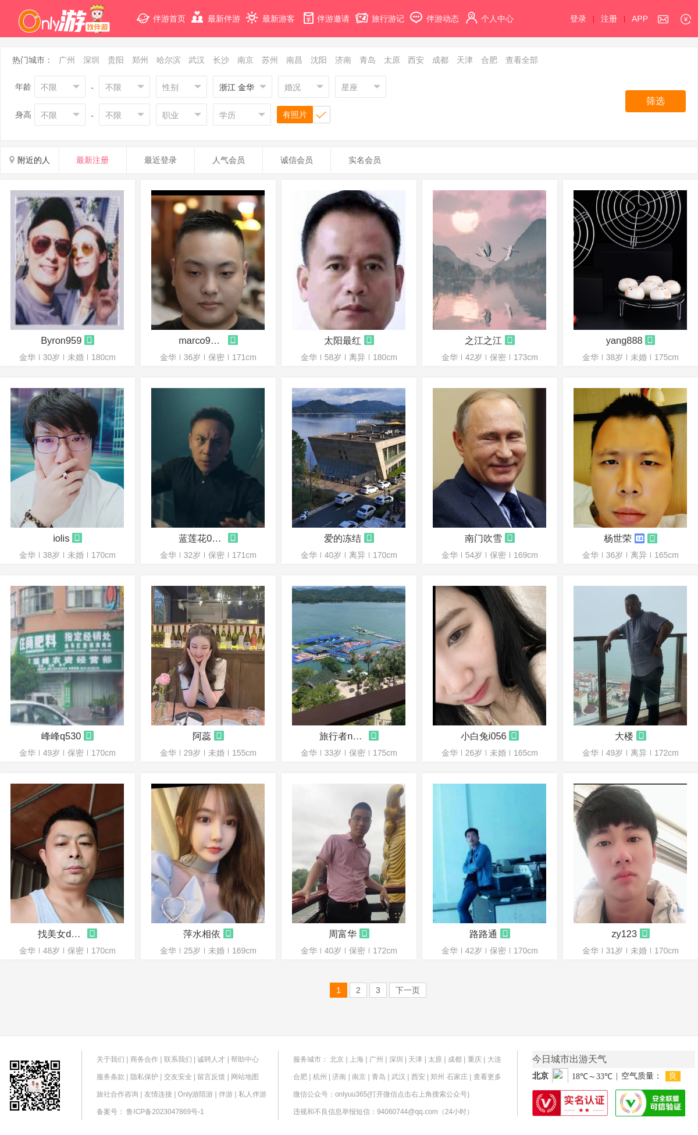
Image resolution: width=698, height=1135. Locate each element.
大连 (494, 1059)
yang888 (624, 340)
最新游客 (270, 12)
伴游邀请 (325, 12)
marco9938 (202, 340)
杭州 (320, 1077)
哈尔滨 (168, 60)
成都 (440, 60)
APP (640, 18)
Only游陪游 (195, 1094)
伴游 (226, 1094)
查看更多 (487, 1077)
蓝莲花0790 (202, 538)
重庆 (475, 1059)
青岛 (367, 60)
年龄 (23, 86)
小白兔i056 (484, 736)
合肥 (489, 60)
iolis (61, 538)
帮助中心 (245, 1059)
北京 (337, 1059)
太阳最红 (342, 340)
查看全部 (521, 60)
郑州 (140, 60)
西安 (416, 60)
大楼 (624, 736)
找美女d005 (61, 933)
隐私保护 (144, 1077)
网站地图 (245, 1077)
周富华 (343, 933)
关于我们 (110, 1059)
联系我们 (178, 1059)
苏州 (270, 60)
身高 (23, 114)
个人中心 (489, 12)
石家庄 (457, 1077)
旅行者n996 (342, 736)
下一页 (408, 990)
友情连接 (158, 1094)
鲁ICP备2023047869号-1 (165, 1112)
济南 (343, 60)
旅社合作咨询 (117, 1094)
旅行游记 (379, 12)
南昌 (294, 60)
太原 (392, 60)
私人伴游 (252, 1094)
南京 (245, 60)
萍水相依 (201, 933)
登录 (578, 18)
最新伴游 (215, 12)
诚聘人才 (211, 1059)
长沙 (221, 60)
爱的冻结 (342, 538)
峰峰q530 (61, 736)
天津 (465, 60)
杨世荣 (618, 538)
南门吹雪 (483, 538)
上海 (357, 1059)
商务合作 (144, 1059)
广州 (67, 60)
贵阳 (116, 60)
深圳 (91, 60)
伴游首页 (161, 12)
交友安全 (178, 1077)
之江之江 (483, 340)
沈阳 (319, 60)
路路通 (483, 933)
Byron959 (61, 340)
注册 (609, 18)
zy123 (624, 933)
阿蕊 (202, 736)
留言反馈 (211, 1077)
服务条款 (110, 1077)
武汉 (196, 60)
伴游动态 (434, 12)
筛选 (655, 101)
